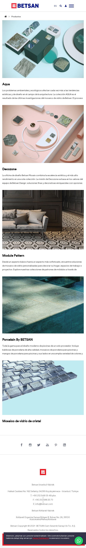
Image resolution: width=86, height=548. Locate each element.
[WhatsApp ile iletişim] (79, 541)
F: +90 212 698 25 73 (43, 500)
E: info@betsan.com (43, 504)
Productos (16, 17)
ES (55, 6)
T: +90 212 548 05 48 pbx (43, 496)
